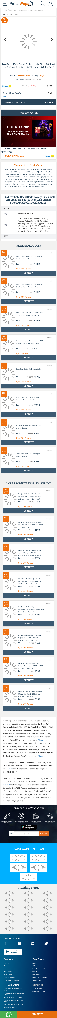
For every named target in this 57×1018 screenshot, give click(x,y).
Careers (34, 971)
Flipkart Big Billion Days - (13, 997)
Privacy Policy (8, 974)
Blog (5, 966)
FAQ (5, 969)
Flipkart (43, 75)
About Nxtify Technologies (11, 980)
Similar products (28, 245)
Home (34, 963)
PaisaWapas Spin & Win (11, 1007)
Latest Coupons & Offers (39, 969)
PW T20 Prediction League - (13, 1004)
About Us (6, 963)
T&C (4, 97)
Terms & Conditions (9, 977)
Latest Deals (36, 974)
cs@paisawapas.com (38, 991)
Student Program (37, 980)
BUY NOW (37, 1014)
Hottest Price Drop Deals (39, 977)
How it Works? (8, 971)
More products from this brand (28, 483)
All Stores (35, 966)
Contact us (37, 985)
